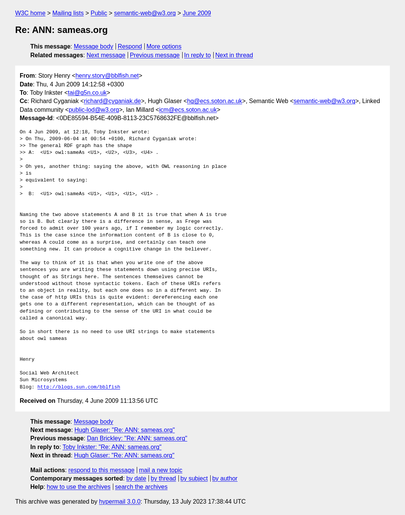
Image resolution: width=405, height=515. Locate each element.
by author (225, 478)
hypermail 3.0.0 (119, 501)
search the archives (141, 487)
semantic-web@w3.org (145, 13)
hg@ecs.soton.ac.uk (214, 101)
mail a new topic (161, 470)
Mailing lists (68, 13)
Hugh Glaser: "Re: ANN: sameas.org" (125, 430)
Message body (93, 46)
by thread (163, 478)
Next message (106, 55)
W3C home (30, 13)
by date (136, 478)
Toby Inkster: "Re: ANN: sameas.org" (112, 447)
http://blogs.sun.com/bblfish (79, 387)
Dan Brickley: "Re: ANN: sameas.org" (137, 438)
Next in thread (234, 55)
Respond (130, 46)
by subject (194, 478)
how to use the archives (79, 487)
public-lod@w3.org (94, 109)
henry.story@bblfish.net (107, 75)
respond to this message (101, 470)
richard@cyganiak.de (112, 101)
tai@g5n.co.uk (87, 92)
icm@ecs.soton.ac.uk (188, 109)
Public (99, 13)
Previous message (155, 55)
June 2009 (197, 13)
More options (164, 46)
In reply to (197, 55)
